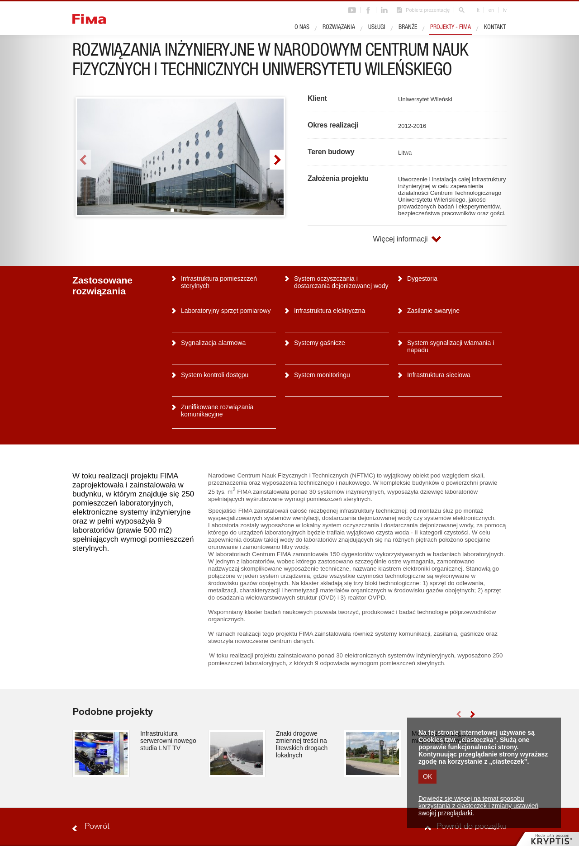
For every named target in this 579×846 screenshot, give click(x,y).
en (491, 10)
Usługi (376, 27)
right (277, 160)
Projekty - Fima (450, 27)
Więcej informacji (400, 239)
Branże (408, 27)
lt (478, 10)
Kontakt (495, 27)
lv (505, 10)
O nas (301, 27)
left (84, 160)
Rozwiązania (339, 27)
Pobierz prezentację (428, 10)
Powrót (97, 827)
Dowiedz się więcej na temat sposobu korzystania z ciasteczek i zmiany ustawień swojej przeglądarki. (478, 806)
